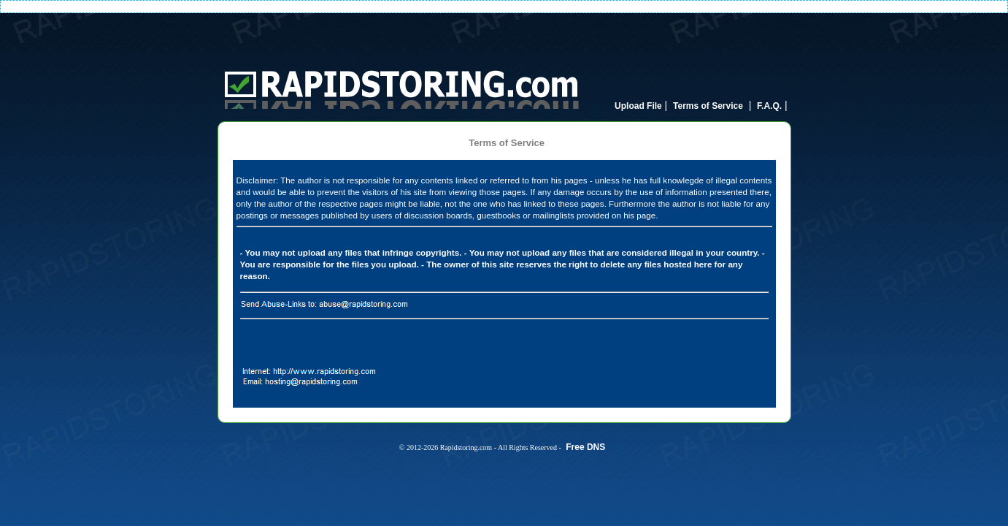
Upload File (638, 106)
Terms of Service (708, 106)
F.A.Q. (769, 106)
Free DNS (585, 447)
